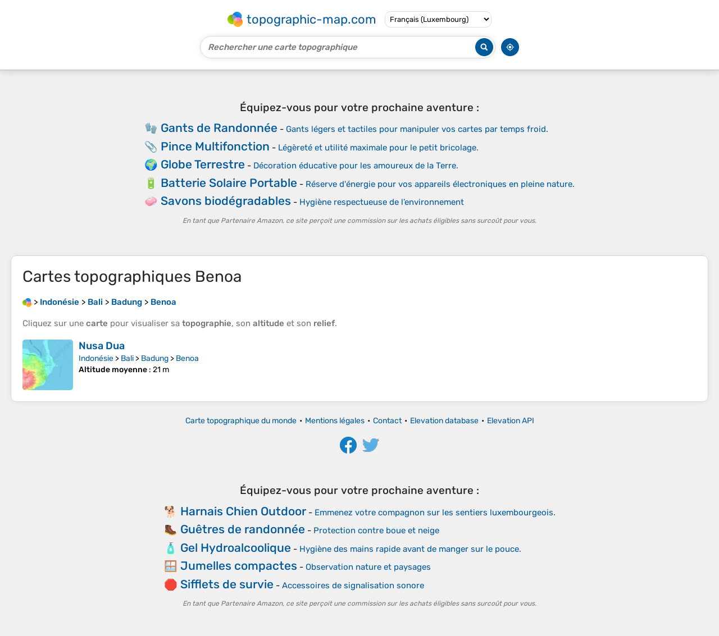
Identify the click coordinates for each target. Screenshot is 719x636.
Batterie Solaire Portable (229, 183)
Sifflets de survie (227, 584)
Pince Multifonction (215, 146)
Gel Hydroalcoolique (235, 548)
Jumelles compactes (238, 566)
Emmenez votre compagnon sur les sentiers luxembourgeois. (435, 512)
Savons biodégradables (226, 201)
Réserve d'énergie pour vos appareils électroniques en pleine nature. (440, 184)
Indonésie (96, 358)
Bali (127, 358)
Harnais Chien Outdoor (243, 511)
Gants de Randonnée (219, 128)
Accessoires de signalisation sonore (353, 585)
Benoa (187, 358)
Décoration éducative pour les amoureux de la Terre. (355, 166)
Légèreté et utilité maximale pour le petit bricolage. (378, 148)
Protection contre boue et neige (376, 530)
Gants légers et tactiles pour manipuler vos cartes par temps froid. (417, 129)
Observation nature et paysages (368, 567)
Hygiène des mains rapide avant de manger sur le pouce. (410, 549)
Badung (155, 358)
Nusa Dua (102, 346)
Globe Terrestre (203, 164)
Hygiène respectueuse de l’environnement (381, 202)
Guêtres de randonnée (242, 529)
